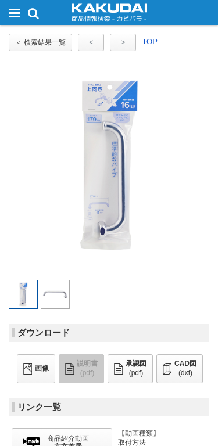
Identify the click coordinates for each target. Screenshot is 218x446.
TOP (150, 41)
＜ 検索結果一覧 (40, 42)
